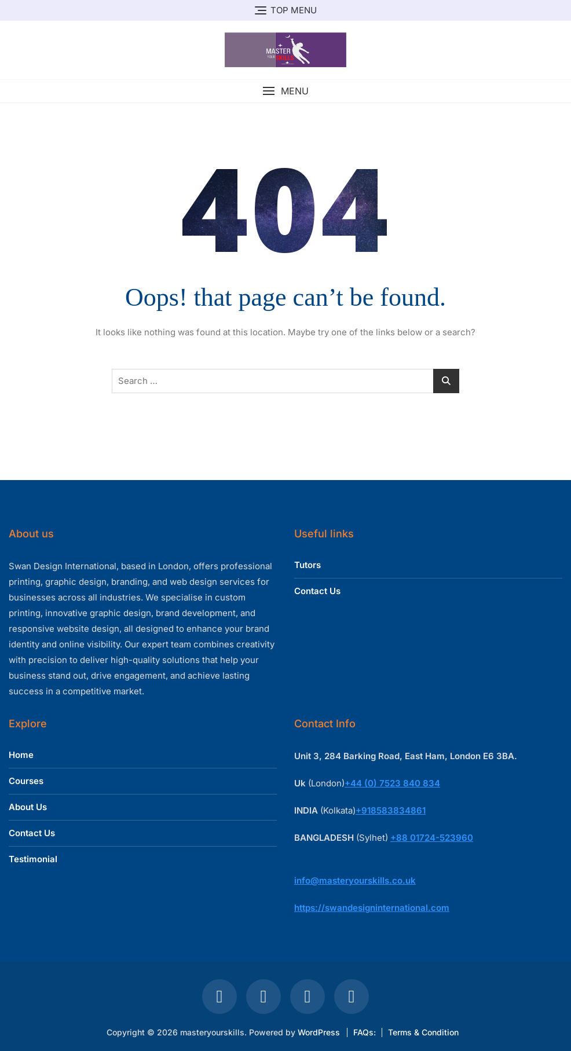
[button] (285, 91)
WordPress (319, 1032)
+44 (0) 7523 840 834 (392, 783)
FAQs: (364, 1032)
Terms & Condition (423, 1032)
